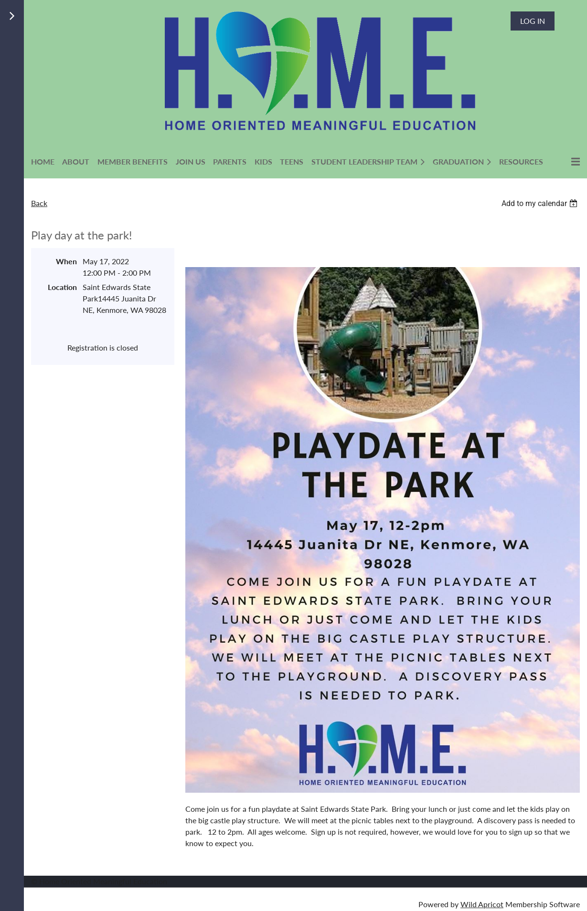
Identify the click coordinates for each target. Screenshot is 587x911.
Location (62, 286)
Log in (532, 20)
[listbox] (541, 203)
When (66, 261)
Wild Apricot (481, 904)
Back (39, 202)
